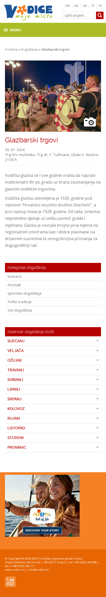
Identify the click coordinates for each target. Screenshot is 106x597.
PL (101, 5)
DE (85, 5)
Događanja (29, 49)
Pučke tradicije (19, 301)
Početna (11, 49)
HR (67, 5)
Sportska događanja (24, 293)
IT (93, 5)
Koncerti (14, 276)
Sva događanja (19, 310)
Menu (15, 29)
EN (76, 5)
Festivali (14, 284)
